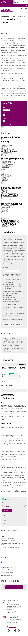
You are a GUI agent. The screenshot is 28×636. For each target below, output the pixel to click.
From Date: (5, 107)
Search (5, 124)
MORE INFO (10, 612)
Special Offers (8, 232)
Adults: (4, 112)
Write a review (5, 380)
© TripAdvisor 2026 (5, 381)
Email (14, 520)
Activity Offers (15, 270)
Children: (5, 118)
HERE (6, 244)
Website (14, 515)
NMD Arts (24, 2)
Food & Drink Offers (16, 324)
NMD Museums (16, 2)
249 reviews (5, 370)
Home (8, 16)
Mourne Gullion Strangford (5, 2)
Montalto (4, 562)
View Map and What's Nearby (14, 587)
